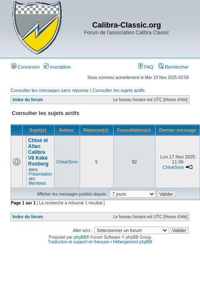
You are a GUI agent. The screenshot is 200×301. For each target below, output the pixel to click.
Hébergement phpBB (132, 242)
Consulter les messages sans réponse (49, 90)
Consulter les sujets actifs (118, 90)
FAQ (145, 66)
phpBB (80, 237)
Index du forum (28, 99)
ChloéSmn (67, 161)
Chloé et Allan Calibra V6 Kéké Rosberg (38, 152)
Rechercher (173, 66)
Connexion (25, 66)
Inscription (57, 66)
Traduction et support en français (78, 242)
